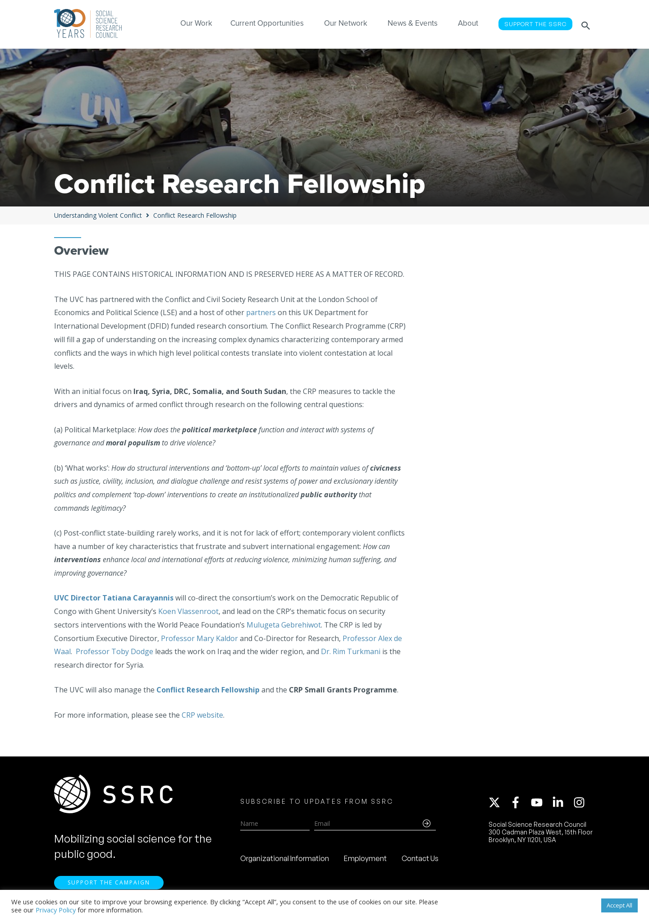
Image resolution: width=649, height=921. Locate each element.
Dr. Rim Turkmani (350, 651)
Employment (365, 859)
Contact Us (420, 859)
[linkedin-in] (562, 804)
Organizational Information (284, 859)
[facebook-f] (520, 804)
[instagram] (581, 804)
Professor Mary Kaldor (199, 638)
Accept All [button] (619, 905)
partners (261, 312)
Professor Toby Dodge (114, 651)
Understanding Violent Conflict (98, 215)
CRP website (202, 715)
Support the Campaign (109, 885)
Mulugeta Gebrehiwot (284, 625)
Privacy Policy (56, 909)
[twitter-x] (498, 804)
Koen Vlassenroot (188, 611)
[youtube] (541, 804)
